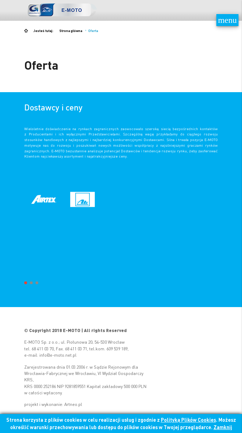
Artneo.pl (73, 404)
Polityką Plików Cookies (188, 419)
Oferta (93, 30)
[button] (25, 282)
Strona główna (70, 30)
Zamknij (223, 427)
